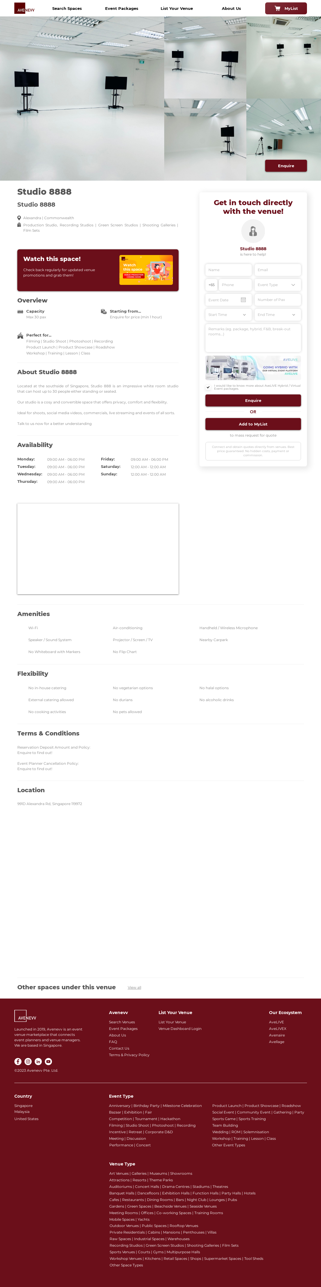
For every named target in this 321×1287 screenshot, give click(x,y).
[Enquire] (286, 166)
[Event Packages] (122, 8)
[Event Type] (278, 285)
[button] (253, 400)
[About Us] (231, 8)
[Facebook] (17, 1061)
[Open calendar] (243, 299)
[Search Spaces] (67, 8)
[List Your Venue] (177, 8)
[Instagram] (28, 1061)
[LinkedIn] (38, 1061)
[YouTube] (48, 1061)
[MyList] (286, 8)
